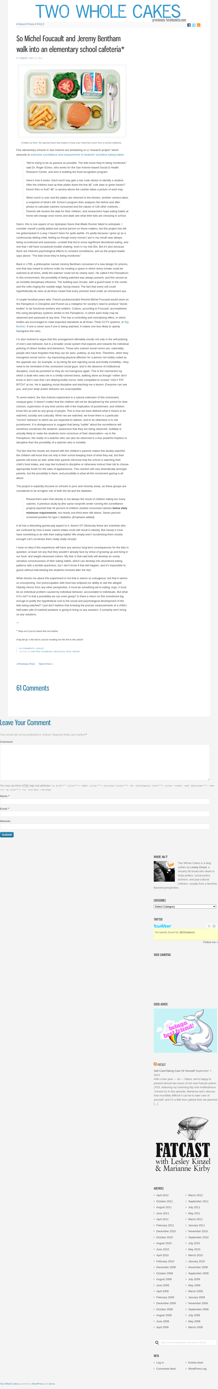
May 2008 (194, 1320)
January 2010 (196, 1260)
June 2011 (162, 1212)
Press (31, 24)
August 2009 (164, 1278)
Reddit (76, 651)
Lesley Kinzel (198, 866)
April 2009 (162, 1290)
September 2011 (198, 1200)
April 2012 (162, 1194)
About (21, 24)
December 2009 (166, 1266)
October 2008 (164, 1308)
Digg (68, 651)
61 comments (26, 648)
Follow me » (210, 941)
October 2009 (164, 1272)
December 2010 (166, 1230)
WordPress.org (197, 1368)
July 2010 (194, 1242)
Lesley (24, 58)
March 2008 (195, 1326)
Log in (160, 1362)
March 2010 (195, 1254)
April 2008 (162, 1326)
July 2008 (194, 1314)
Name (4, 795)
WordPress (37, 1383)
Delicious (59, 651)
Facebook (46, 651)
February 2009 (165, 1296)
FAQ (39, 24)
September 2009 (198, 1272)
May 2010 (194, 1248)
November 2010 (198, 1230)
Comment (6, 741)
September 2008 (198, 1308)
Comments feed (166, 1368)
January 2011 (196, 1224)
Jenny (51, 1383)
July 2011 (194, 1206)
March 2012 (195, 1194)
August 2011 (164, 1206)
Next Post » (46, 663)
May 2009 (194, 1284)
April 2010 (162, 1254)
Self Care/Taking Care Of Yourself (174, 1070)
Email (4, 808)
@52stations (187, 931)
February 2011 (165, 1224)
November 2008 (198, 1302)
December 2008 (166, 1302)
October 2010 (164, 1236)
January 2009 (196, 1296)
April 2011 (162, 1218)
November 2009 (198, 1266)
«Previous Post (25, 663)
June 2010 (162, 1248)
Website (5, 820)
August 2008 (164, 1314)
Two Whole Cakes (9, 1383)
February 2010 (165, 1260)
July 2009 (194, 1278)
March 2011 (195, 1218)
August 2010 (164, 1242)
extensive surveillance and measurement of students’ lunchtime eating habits (77, 154)
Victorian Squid (175, 977)
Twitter (35, 651)
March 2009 (195, 1290)
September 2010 (198, 1236)
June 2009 (162, 1284)
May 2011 (194, 1212)
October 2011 (164, 1200)
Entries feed (195, 1362)
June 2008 (162, 1320)
